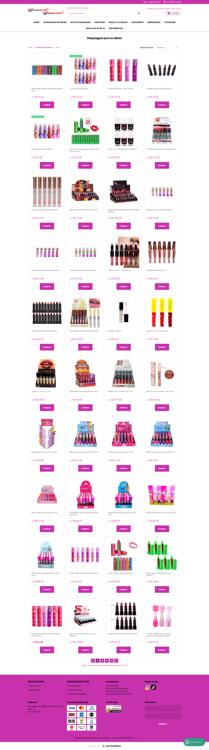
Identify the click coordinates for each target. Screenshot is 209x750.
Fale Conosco (176, 9)
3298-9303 (153, 2)
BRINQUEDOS (154, 22)
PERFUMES (100, 22)
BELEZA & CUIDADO (118, 22)
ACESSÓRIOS (137, 22)
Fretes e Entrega (75, 690)
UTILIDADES (170, 22)
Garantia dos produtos (77, 694)
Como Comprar (74, 686)
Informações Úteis (78, 681)
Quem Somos (153, 9)
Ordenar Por (146, 47)
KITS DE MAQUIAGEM (81, 22)
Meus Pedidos (164, 9)
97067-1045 (173, 2)
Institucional (36, 681)
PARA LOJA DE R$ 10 (95, 28)
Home (36, 22)
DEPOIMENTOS (116, 28)
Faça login (85, 8)
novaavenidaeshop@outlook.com (118, 694)
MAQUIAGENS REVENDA (55, 22)
